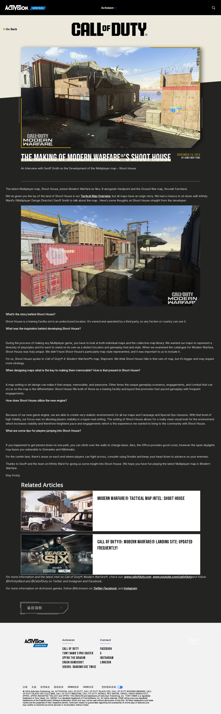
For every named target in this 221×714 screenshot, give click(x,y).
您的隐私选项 (109, 687)
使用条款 (45, 687)
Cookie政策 (73, 687)
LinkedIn (105, 662)
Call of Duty (70, 649)
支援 (34, 687)
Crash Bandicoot (73, 662)
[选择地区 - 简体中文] (193, 641)
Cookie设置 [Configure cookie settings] (88, 687)
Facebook (106, 649)
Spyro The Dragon (73, 658)
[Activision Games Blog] (25, 8)
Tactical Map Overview (95, 196)
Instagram (106, 658)
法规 (25, 687)
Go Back (10, 29)
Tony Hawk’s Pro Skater (77, 653)
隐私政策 (58, 687)
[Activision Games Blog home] (36, 643)
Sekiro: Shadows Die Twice (79, 667)
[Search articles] (213, 8)
